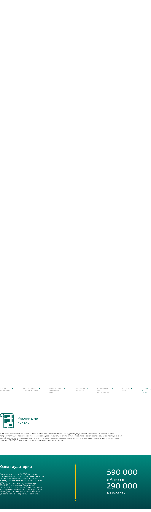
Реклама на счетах (14, 134)
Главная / (3, 134)
